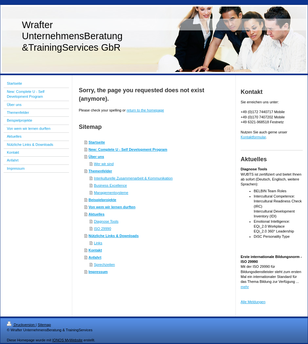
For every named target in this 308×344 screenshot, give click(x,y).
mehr (245, 287)
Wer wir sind (103, 164)
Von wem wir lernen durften (112, 207)
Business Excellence (110, 185)
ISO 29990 (102, 229)
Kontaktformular (253, 137)
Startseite (97, 142)
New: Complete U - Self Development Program (128, 149)
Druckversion (21, 325)
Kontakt (95, 250)
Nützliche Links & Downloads (114, 236)
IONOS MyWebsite (67, 340)
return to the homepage (145, 110)
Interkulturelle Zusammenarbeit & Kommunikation (133, 178)
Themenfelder (100, 171)
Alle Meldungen (253, 302)
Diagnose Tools (106, 221)
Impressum (98, 272)
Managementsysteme (111, 193)
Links (98, 243)
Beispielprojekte (102, 200)
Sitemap (44, 325)
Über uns (96, 157)
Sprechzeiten (104, 265)
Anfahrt (95, 257)
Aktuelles (97, 214)
